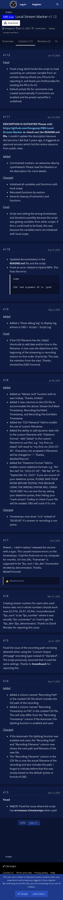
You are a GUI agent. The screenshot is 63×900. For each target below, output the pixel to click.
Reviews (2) (43, 41)
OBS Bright (9, 866)
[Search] (57, 4)
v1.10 (6, 249)
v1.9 (5, 309)
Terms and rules (24, 872)
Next (34, 822)
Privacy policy (41, 872)
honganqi (9, 28)
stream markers (10, 32)
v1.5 (5, 640)
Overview (7, 41)
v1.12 (6, 55)
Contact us (8, 872)
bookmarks (40, 28)
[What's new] (48, 4)
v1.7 (5, 540)
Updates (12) (25, 41)
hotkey (52, 28)
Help (52, 872)
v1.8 (5, 380)
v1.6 (5, 596)
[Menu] (5, 4)
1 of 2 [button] (22, 822)
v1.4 (5, 681)
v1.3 (5, 792)
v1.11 (6, 117)
